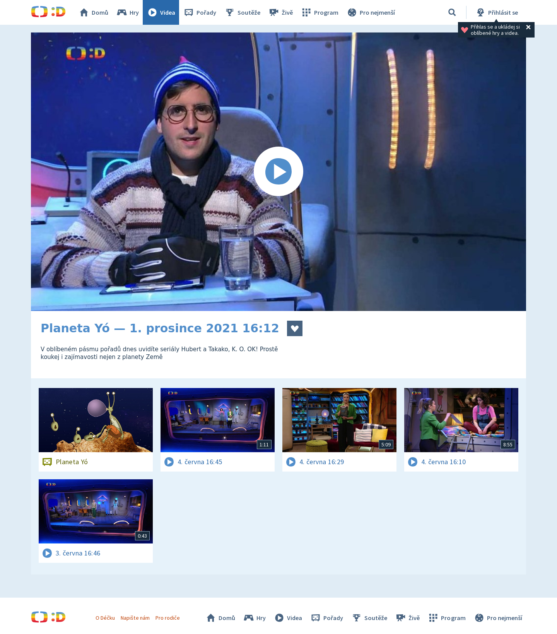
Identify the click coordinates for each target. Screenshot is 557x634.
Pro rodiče (167, 617)
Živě (280, 12)
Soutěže (242, 12)
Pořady (199, 12)
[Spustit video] (278, 171)
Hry (127, 12)
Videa (161, 12)
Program (319, 12)
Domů (93, 12)
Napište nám (135, 617)
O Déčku (105, 617)
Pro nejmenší (370, 12)
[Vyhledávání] (452, 12)
